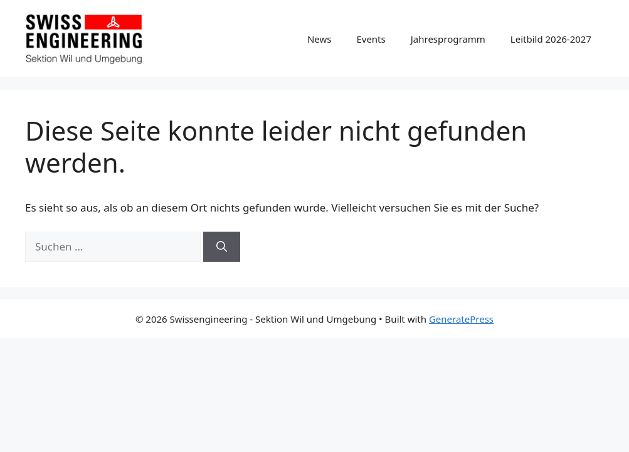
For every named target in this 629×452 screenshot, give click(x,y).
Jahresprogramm (448, 39)
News (319, 39)
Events (370, 39)
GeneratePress (461, 319)
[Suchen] (221, 247)
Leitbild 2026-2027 (550, 39)
